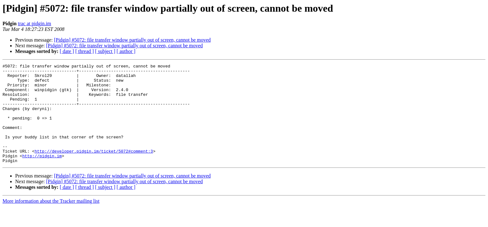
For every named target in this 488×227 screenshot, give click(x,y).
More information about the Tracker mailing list (51, 221)
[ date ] (67, 51)
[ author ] (126, 51)
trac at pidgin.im (34, 23)
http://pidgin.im (42, 175)
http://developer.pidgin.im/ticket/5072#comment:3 (93, 169)
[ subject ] (105, 51)
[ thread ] (84, 51)
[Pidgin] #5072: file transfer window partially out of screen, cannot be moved (132, 40)
